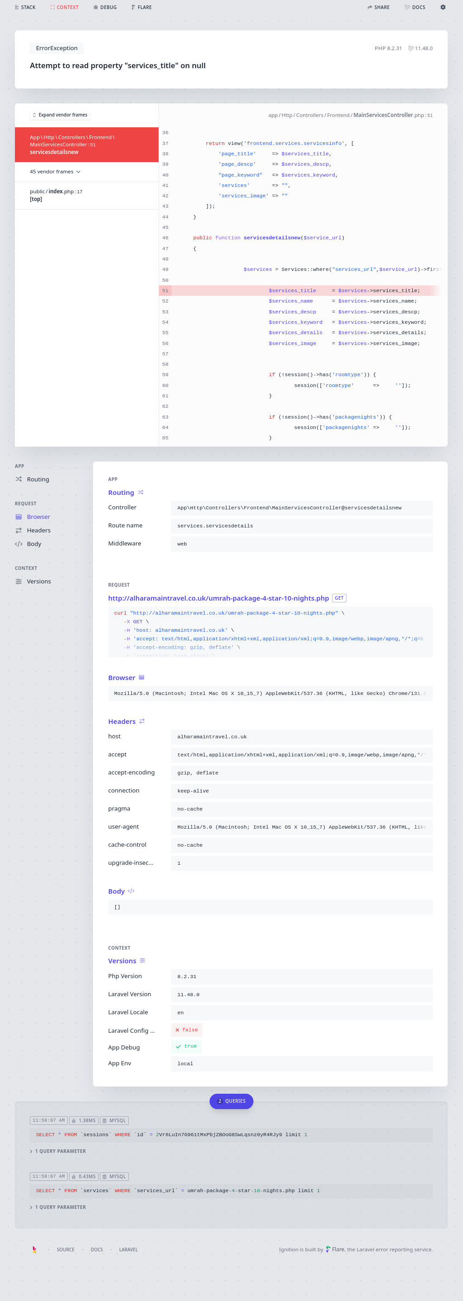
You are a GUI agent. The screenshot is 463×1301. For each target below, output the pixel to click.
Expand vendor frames (60, 115)
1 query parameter (58, 1152)
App (19, 466)
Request (26, 503)
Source (66, 1249)
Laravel (128, 1249)
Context (26, 568)
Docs (97, 1249)
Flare (335, 1249)
